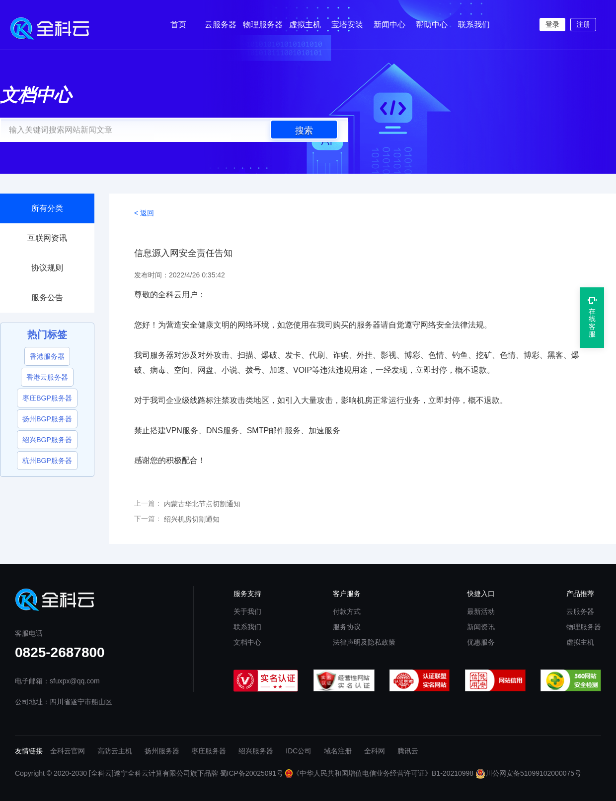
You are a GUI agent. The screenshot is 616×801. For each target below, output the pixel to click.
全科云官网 (67, 751)
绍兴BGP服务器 (47, 440)
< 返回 (144, 213)
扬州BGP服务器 (47, 419)
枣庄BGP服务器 (47, 398)
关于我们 (247, 611)
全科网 (374, 751)
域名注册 (338, 751)
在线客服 (592, 317)
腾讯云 (407, 751)
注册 (583, 24)
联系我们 (474, 24)
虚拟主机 (305, 24)
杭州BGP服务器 (47, 461)
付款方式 (347, 611)
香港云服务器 (47, 377)
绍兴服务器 (255, 751)
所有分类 (47, 208)
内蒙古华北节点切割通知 (202, 504)
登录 (552, 24)
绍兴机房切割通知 (192, 519)
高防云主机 (114, 751)
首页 (178, 24)
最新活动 (481, 611)
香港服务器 (47, 356)
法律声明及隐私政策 (364, 642)
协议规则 (47, 268)
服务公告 (47, 297)
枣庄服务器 (208, 751)
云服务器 (220, 24)
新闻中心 (389, 24)
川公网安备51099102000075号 (528, 773)
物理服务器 (263, 24)
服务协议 (347, 627)
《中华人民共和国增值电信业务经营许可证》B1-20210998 (379, 773)
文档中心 (247, 642)
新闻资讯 (481, 627)
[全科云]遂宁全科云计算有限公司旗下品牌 (153, 773)
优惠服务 (481, 642)
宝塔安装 (347, 24)
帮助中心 (432, 24)
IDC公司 (298, 751)
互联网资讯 (47, 238)
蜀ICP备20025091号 (252, 773)
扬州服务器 (162, 751)
